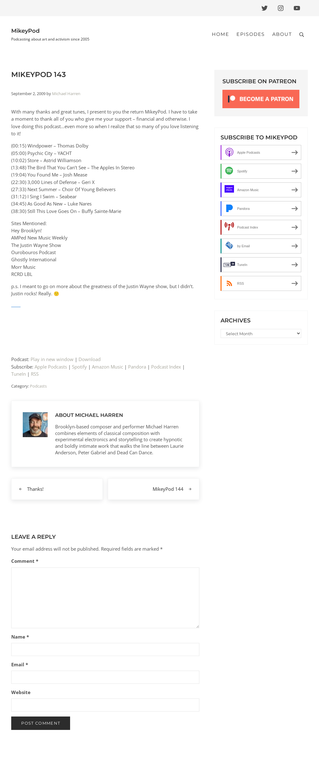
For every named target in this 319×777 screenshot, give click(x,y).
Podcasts (38, 386)
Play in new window (52, 359)
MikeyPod (25, 30)
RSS (35, 374)
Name (20, 637)
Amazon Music (107, 367)
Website (21, 692)
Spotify (79, 367)
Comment (24, 561)
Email (19, 664)
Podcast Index (166, 367)
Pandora (137, 367)
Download (90, 359)
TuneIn (18, 374)
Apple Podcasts (51, 367)
